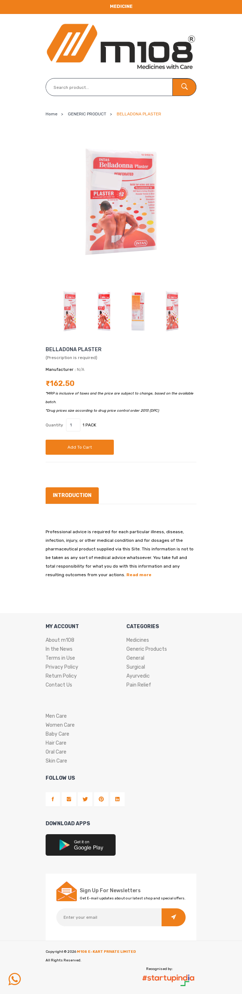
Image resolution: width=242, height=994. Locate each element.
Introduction (72, 495)
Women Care (60, 725)
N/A (80, 369)
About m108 (60, 640)
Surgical (135, 667)
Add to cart (80, 447)
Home (51, 113)
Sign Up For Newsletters (110, 891)
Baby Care (57, 734)
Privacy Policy (62, 667)
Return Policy (61, 676)
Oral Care (56, 752)
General (135, 658)
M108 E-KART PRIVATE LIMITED (106, 952)
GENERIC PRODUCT (87, 113)
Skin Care (56, 761)
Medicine (121, 6)
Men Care (56, 716)
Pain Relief (138, 685)
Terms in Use (60, 658)
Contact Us (59, 685)
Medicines (137, 640)
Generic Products (146, 649)
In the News (59, 649)
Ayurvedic (138, 676)
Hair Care (56, 743)
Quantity (54, 424)
